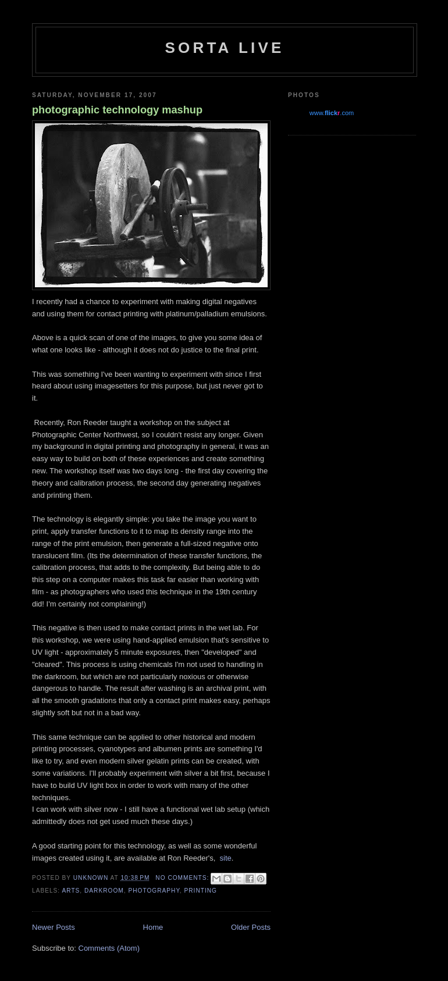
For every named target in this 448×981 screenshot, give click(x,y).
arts (71, 890)
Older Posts (251, 927)
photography (153, 890)
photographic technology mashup (117, 110)
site (226, 858)
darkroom (104, 890)
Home (153, 927)
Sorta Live (224, 47)
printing (201, 890)
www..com (332, 112)
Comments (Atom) (109, 948)
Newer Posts (53, 927)
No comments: (183, 878)
